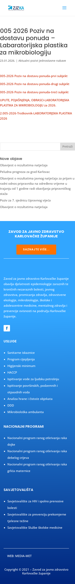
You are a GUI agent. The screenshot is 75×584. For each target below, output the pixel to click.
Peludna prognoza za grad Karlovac (25, 172)
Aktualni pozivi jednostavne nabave (42, 60)
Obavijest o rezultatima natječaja (24, 165)
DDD (10, 405)
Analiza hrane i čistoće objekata (30, 399)
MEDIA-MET (23, 556)
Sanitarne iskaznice (21, 353)
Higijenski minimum (21, 366)
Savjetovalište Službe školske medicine (34, 527)
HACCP (12, 372)
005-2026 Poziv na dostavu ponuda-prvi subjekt (34, 76)
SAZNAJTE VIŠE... (36, 249)
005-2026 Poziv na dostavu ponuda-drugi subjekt (34, 84)
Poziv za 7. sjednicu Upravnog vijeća (25, 200)
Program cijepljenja (21, 359)
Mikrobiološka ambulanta (25, 412)
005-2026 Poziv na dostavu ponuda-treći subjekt (34, 92)
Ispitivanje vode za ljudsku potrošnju (33, 379)
